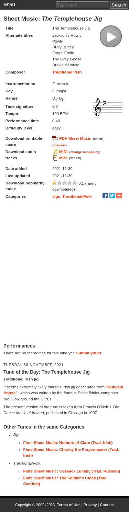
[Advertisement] (64, 271)
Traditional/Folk (77, 196)
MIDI (63, 152)
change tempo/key (85, 152)
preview (59, 145)
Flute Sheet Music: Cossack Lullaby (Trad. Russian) (71, 471)
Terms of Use (68, 505)
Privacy (90, 505)
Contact (107, 505)
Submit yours (88, 353)
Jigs (56, 196)
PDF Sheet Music (75, 138)
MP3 (63, 158)
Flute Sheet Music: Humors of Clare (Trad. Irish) (68, 443)
